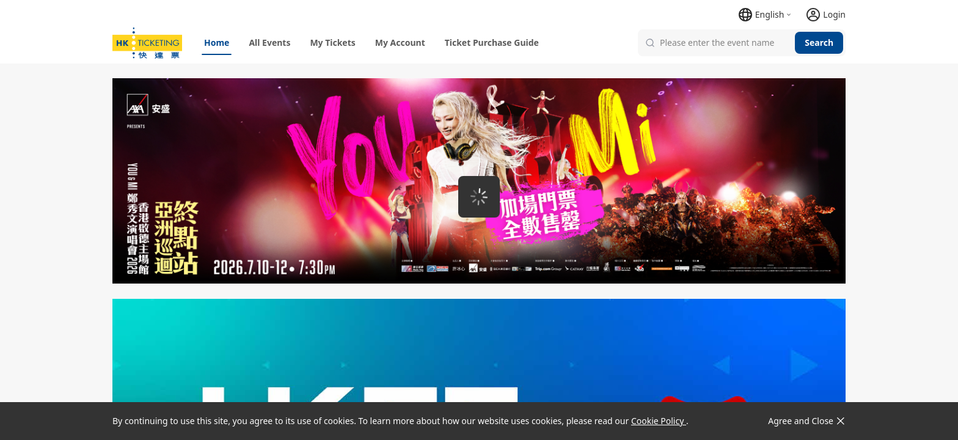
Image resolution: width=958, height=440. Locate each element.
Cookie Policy (658, 421)
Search (819, 42)
